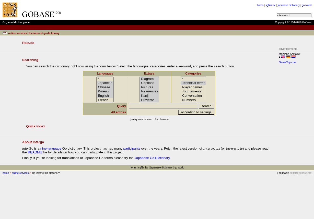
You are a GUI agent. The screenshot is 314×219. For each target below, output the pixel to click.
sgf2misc (270, 5)
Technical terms (193, 83)
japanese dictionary (289, 5)
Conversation (193, 96)
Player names (193, 87)
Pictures (149, 87)
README (35, 152)
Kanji (149, 96)
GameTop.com (287, 62)
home (260, 5)
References (149, 91)
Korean (105, 91)
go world (306, 5)
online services (20, 173)
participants (131, 148)
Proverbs (149, 100)
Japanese (105, 83)
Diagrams (149, 79)
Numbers (193, 100)
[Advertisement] (294, 142)
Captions (149, 83)
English (105, 96)
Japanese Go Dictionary (152, 158)
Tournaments (193, 91)
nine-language (50, 148)
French (105, 100)
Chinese (105, 87)
